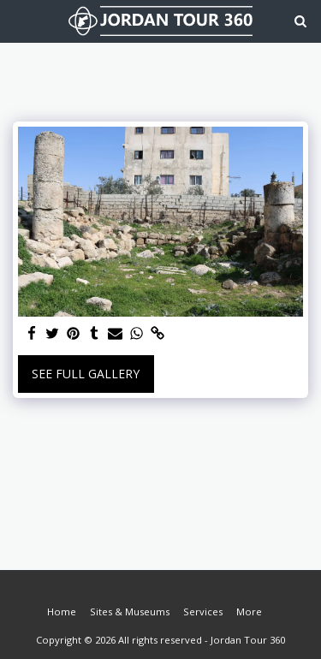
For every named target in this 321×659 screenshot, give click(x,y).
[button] (18, 20)
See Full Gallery (86, 373)
